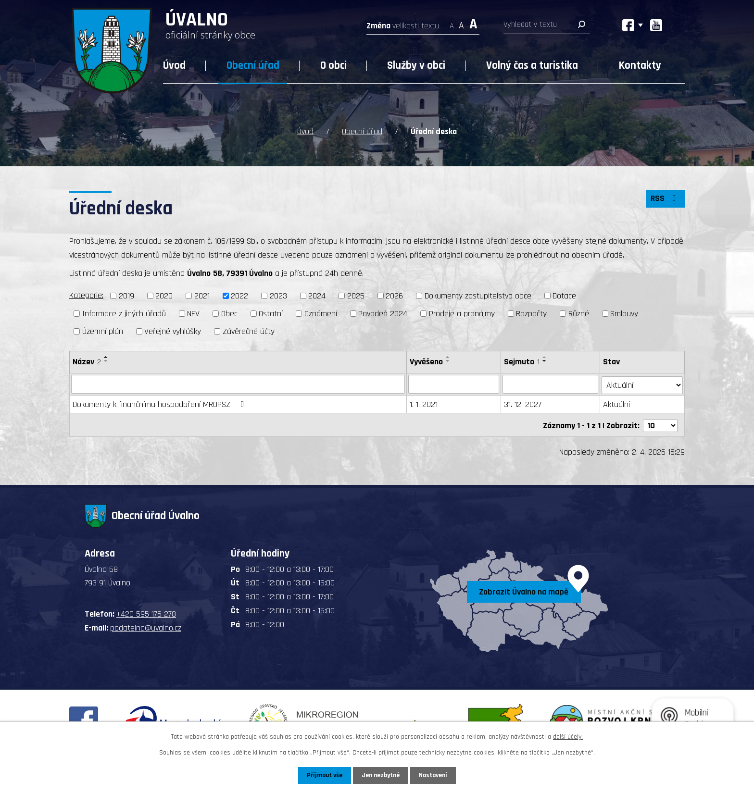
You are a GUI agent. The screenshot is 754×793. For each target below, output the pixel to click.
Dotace (564, 295)
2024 (317, 295)
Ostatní (271, 313)
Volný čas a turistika (532, 66)
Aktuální (616, 403)
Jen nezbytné (380, 775)
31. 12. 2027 (523, 403)
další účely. (568, 736)
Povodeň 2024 (382, 313)
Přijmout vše (323, 775)
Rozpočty (531, 313)
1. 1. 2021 (424, 403)
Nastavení (434, 775)
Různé (578, 313)
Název (87, 361)
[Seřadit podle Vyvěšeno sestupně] (448, 360)
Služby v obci (416, 66)
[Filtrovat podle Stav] (642, 383)
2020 (164, 295)
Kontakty (640, 66)
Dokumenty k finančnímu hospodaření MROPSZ (160, 403)
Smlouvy (624, 313)
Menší (451, 23)
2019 (126, 295)
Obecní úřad (252, 66)
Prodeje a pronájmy (462, 313)
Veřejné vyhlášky (172, 330)
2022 (239, 295)
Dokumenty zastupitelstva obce (478, 295)
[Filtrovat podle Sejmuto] (551, 383)
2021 (202, 295)
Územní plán (102, 330)
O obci (333, 66)
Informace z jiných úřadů (124, 313)
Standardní (461, 23)
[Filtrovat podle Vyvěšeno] (454, 383)
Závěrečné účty (249, 330)
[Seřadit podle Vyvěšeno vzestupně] (448, 357)
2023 (278, 295)
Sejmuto (522, 361)
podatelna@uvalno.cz (145, 625)
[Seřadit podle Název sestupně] (106, 360)
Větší (473, 23)
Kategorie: (86, 295)
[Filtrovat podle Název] (238, 383)
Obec (229, 313)
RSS (665, 199)
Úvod (174, 66)
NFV (193, 313)
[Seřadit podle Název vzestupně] (106, 357)
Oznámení (320, 313)
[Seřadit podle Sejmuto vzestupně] (545, 357)
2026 (394, 295)
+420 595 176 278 (146, 611)
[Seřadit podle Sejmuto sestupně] (545, 360)
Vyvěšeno (426, 361)
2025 (355, 295)
